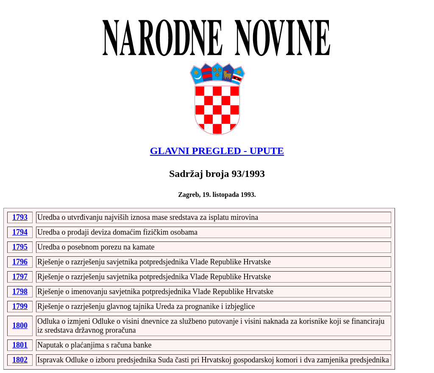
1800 (20, 325)
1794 (20, 232)
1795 (20, 247)
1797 (20, 276)
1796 (20, 262)
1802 (20, 360)
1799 (20, 306)
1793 (20, 217)
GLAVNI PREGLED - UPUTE (217, 150)
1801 (20, 345)
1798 (20, 291)
